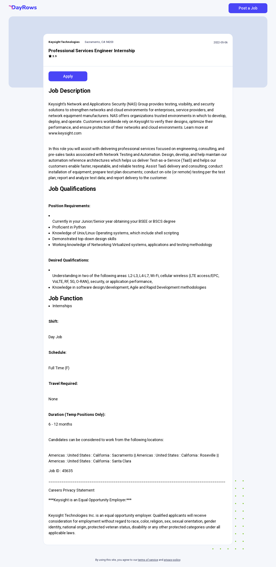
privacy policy (172, 559)
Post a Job (248, 8)
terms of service (148, 559)
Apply (68, 76)
